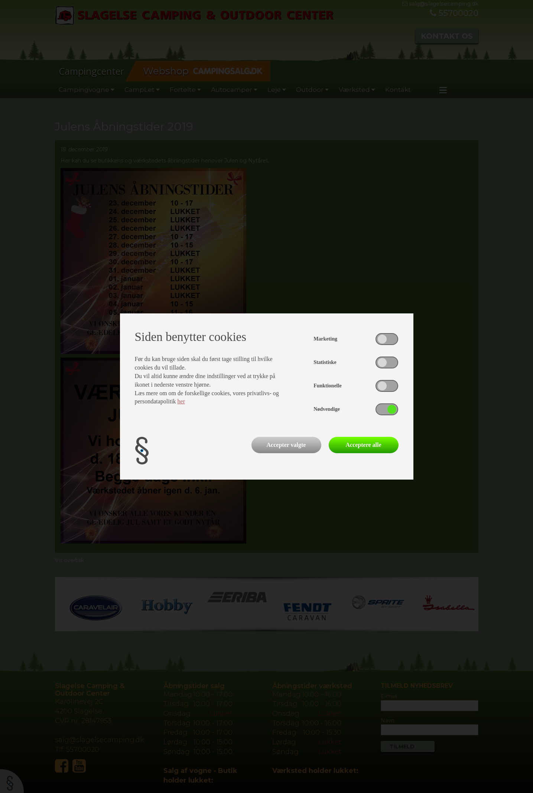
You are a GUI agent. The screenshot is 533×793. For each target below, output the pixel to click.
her (181, 401)
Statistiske (324, 362)
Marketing (325, 339)
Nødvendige (326, 409)
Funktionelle (327, 386)
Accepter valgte (286, 445)
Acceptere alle (363, 445)
